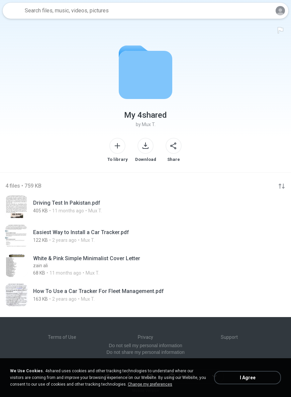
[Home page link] (13, 11)
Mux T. (149, 124)
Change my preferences (150, 384)
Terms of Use (62, 337)
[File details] (87, 206)
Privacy (145, 337)
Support (229, 337)
